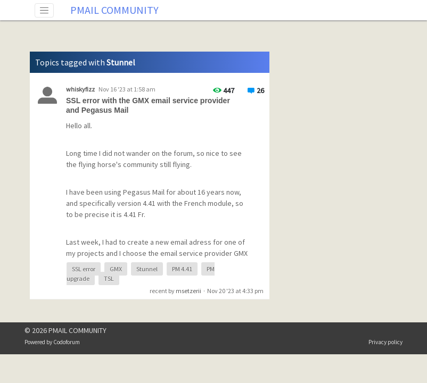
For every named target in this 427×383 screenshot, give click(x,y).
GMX (116, 269)
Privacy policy (385, 342)
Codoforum (66, 342)
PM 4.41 (182, 269)
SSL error (83, 269)
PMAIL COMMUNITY (114, 9)
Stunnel (147, 269)
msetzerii (188, 291)
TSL (109, 278)
